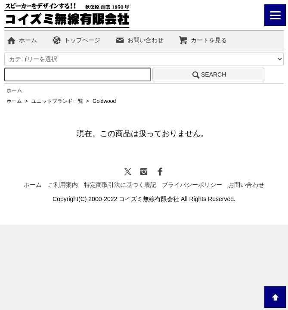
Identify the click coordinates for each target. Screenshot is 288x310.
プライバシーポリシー (192, 184)
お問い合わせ (139, 40)
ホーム (21, 40)
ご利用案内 (63, 184)
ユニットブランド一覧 (57, 101)
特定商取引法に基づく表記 (120, 184)
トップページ (76, 40)
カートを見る (202, 40)
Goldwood (104, 101)
